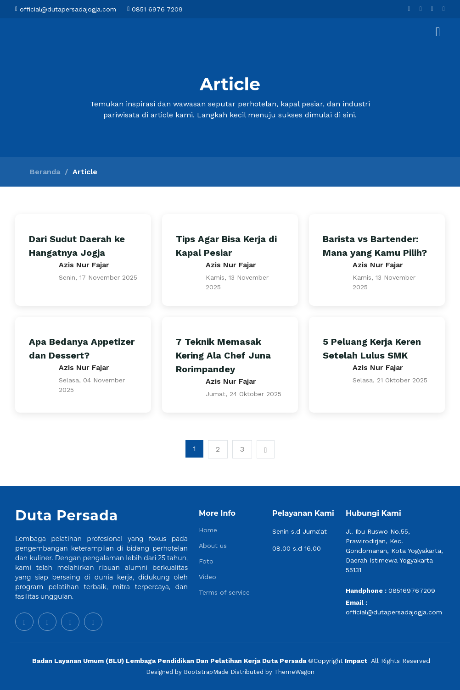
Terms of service (224, 592)
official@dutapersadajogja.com (394, 612)
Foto (206, 561)
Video (207, 577)
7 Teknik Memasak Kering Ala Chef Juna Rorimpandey (223, 355)
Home (208, 530)
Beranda (45, 171)
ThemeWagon (294, 671)
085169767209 (411, 590)
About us (213, 545)
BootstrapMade (206, 671)
